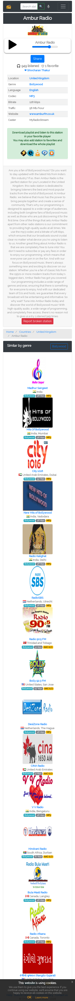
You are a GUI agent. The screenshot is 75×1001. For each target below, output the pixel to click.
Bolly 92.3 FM (37, 680)
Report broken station (37, 321)
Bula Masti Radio (37, 892)
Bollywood (36, 84)
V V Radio (37, 807)
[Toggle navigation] (63, 6)
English (33, 90)
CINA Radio (37, 765)
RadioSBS (37, 597)
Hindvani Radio (37, 848)
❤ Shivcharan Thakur (37, 70)
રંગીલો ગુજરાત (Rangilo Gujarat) (37, 975)
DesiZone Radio (37, 724)
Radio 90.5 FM (37, 639)
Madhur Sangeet (37, 388)
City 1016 (37, 471)
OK (29, 997)
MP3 (32, 96)
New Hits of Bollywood (38, 512)
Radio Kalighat (37, 556)
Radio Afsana (37, 933)
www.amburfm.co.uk (41, 113)
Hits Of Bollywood (38, 429)
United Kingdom (39, 78)
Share (37, 59)
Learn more (41, 997)
